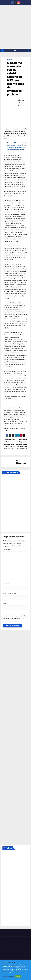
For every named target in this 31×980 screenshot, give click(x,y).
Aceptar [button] (18, 976)
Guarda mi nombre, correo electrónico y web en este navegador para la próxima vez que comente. (15, 618)
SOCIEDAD (10, 59)
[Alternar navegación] (15, 50)
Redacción (21, 100)
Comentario (7, 549)
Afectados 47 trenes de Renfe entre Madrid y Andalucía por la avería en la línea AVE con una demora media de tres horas (16, 147)
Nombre (6, 584)
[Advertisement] (15, 32)
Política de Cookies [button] (8, 976)
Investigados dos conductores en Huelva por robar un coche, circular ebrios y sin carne (9, 444)
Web (4, 603)
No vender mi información (9, 973)
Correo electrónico (9, 594)
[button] (26, 50)
